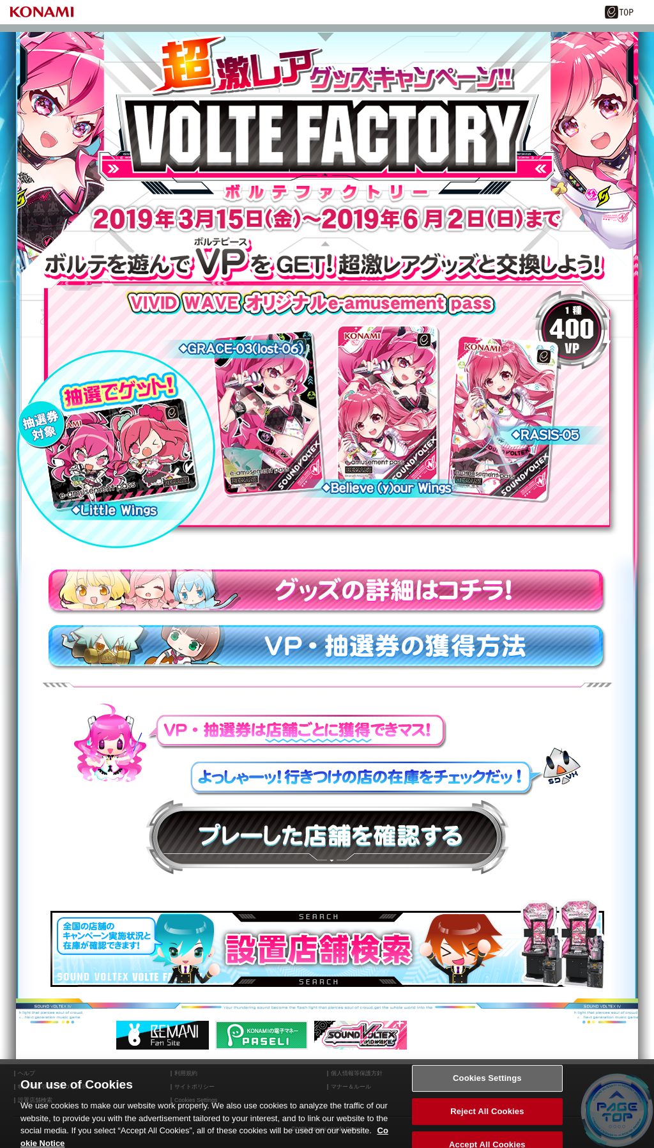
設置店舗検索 (327, 948)
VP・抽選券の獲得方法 (327, 647)
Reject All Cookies (487, 1116)
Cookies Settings (487, 1083)
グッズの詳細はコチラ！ (327, 592)
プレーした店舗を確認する (327, 837)
